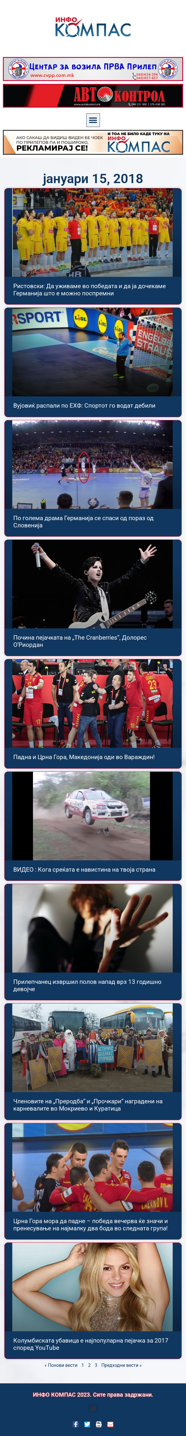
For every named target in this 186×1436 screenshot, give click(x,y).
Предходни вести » (121, 1365)
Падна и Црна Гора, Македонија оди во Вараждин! (84, 757)
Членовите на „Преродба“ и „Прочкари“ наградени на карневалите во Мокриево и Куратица (88, 1105)
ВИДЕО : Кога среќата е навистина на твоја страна (84, 869)
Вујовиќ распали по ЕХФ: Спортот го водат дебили (84, 405)
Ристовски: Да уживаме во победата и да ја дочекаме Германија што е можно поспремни (89, 290)
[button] (93, 120)
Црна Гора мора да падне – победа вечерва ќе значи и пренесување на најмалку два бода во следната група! (90, 1225)
